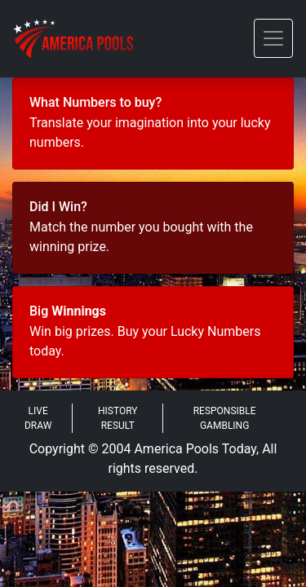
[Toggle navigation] (273, 38)
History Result (118, 418)
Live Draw (37, 418)
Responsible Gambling (224, 418)
